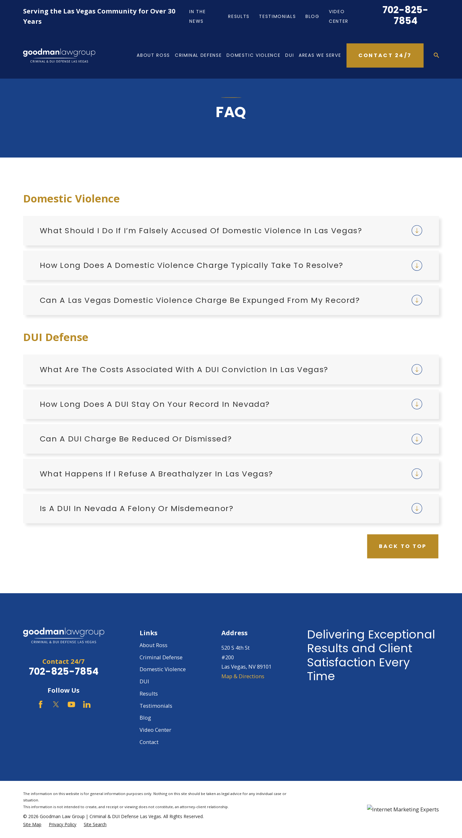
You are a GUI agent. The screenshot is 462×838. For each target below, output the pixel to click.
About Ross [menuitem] (153, 55)
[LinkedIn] (86, 704)
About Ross (153, 645)
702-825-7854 (405, 15)
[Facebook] (40, 704)
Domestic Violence (163, 669)
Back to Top (402, 546)
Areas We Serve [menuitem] (320, 55)
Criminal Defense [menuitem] (198, 55)
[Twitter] (56, 704)
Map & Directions (242, 676)
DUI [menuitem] (289, 55)
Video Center (155, 729)
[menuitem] (32, 825)
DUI (144, 681)
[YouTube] (71, 704)
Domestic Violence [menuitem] (253, 55)
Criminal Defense (161, 657)
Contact (149, 742)
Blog (312, 16)
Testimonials (277, 16)
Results (239, 16)
